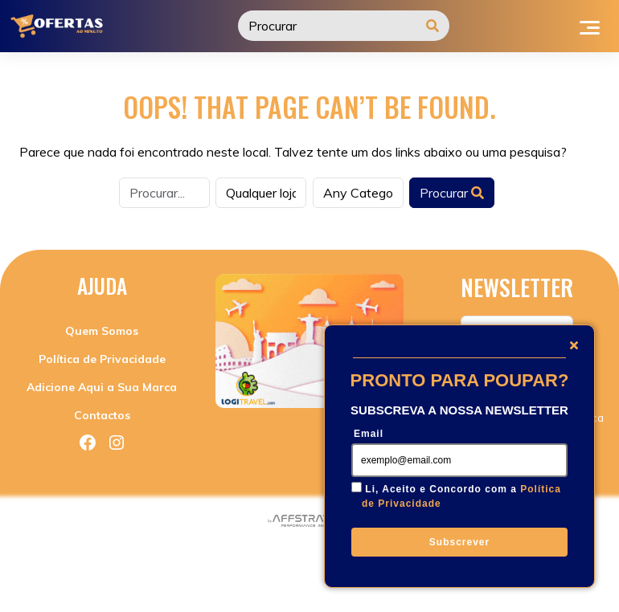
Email (368, 433)
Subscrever (459, 542)
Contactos (102, 415)
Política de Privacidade (102, 359)
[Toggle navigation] (589, 25)
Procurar (452, 193)
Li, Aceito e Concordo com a (461, 496)
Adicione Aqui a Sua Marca (102, 387)
